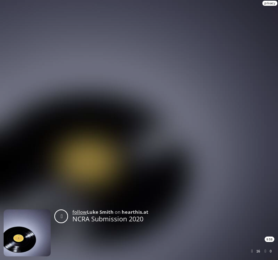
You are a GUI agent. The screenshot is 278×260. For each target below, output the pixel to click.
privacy (269, 3)
